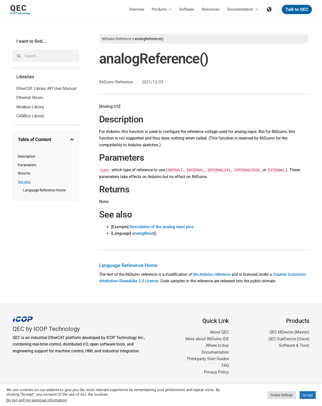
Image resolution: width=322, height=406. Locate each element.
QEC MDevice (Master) (289, 332)
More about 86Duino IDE (207, 338)
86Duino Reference (116, 39)
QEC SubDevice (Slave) (288, 338)
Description (26, 156)
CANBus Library (30, 116)
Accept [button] (308, 395)
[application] (169, 9)
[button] (297, 9)
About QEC (219, 332)
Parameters (27, 165)
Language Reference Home (44, 190)
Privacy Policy (216, 372)
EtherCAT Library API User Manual (46, 88)
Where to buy (217, 345)
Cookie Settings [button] (281, 395)
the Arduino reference (211, 274)
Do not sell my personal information (36, 400)
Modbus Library (30, 107)
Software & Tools (294, 345)
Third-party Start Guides (208, 358)
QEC (18, 8)
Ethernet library (29, 97)
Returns (24, 173)
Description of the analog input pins (161, 226)
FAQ (225, 365)
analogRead (143, 233)
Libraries (25, 76)
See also (24, 182)
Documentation (215, 352)
